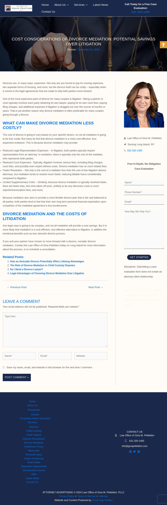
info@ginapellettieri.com (134, 446)
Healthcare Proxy (33, 446)
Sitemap (104, 496)
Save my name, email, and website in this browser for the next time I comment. (50, 368)
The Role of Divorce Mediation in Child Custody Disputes (43, 265)
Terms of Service (86, 496)
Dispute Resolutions (34, 438)
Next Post (96, 287)
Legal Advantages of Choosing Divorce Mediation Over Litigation (48, 273)
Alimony (33, 427)
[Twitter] (134, 451)
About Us (61, 4)
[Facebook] (130, 451)
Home (45, 4)
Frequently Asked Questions (35, 418)
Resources (34, 410)
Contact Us (48, 11)
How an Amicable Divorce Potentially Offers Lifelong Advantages (48, 261)
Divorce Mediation (34, 442)
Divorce (71, 49)
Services (81, 4)
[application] (67, 4)
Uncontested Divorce (33, 470)
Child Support (33, 434)
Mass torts (33, 450)
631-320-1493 (135, 150)
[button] (163, 44)
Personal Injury (34, 454)
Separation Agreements (34, 466)
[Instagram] (138, 451)
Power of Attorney (34, 458)
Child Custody (34, 431)
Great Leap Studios (102, 500)
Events (35, 414)
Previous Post (17, 287)
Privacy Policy (66, 496)
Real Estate (33, 462)
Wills (33, 474)
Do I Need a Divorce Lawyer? (27, 269)
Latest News (100, 4)
